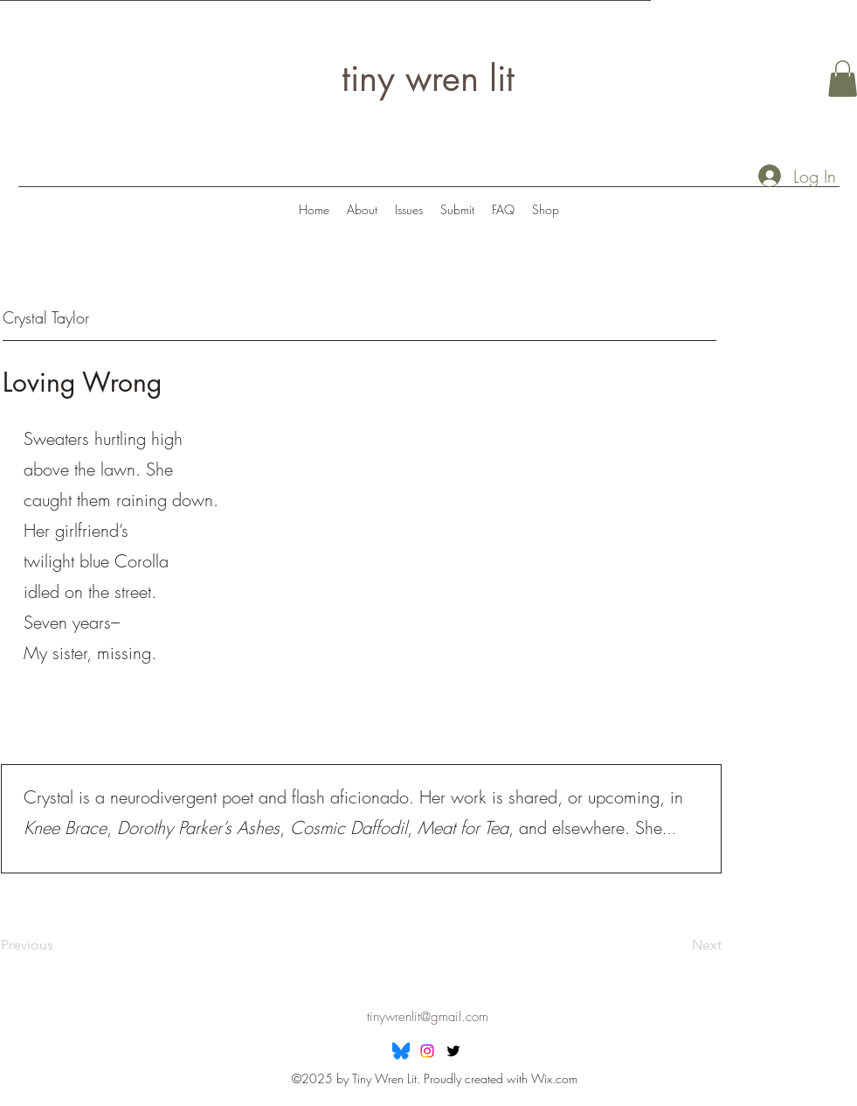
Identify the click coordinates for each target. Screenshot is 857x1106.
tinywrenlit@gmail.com (427, 1017)
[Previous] (57, 946)
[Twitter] (453, 1051)
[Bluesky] (401, 1051)
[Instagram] (427, 1051)
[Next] (678, 946)
